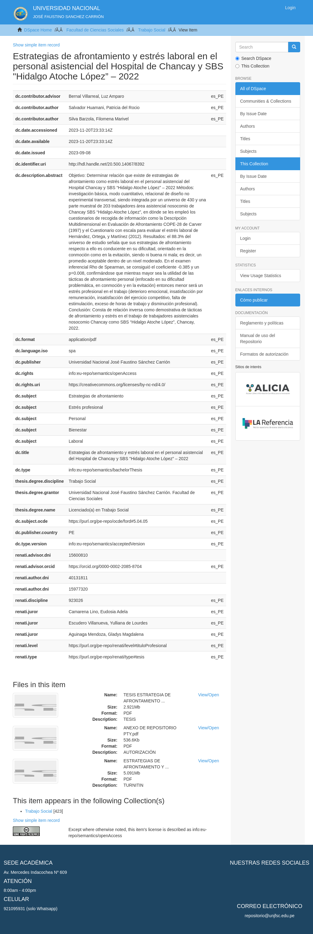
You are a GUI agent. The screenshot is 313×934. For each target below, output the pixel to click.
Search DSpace (253, 58)
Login (245, 238)
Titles (245, 138)
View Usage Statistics (260, 275)
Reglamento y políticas (262, 322)
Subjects (248, 151)
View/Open (208, 694)
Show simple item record (36, 44)
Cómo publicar (254, 300)
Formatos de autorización (264, 354)
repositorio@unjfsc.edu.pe (270, 915)
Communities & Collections (265, 101)
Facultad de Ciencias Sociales (95, 29)
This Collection (252, 66)
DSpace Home (38, 29)
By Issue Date (253, 113)
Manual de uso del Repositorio (257, 338)
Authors (247, 126)
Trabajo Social (151, 29)
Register (248, 250)
